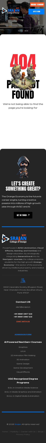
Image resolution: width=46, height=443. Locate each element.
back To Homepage (23, 117)
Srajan (18, 424)
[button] (12, 5)
